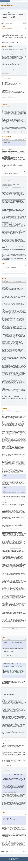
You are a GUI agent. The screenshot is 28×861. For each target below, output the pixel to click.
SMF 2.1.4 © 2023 (11, 859)
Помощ (9, 858)
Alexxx (3, 812)
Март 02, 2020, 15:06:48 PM (6, 265)
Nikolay (3, 26)
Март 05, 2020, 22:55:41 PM (6, 639)
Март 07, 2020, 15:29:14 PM (6, 690)
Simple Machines (16, 859)
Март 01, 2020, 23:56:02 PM (6, 106)
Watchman (4, 46)
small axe (4, 278)
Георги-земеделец (6, 136)
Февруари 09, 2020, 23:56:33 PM (7, 28)
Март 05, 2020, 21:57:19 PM (6, 410)
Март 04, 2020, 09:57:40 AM (6, 280)
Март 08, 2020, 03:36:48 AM (6, 740)
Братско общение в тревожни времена (7, 4)
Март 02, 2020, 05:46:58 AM (6, 138)
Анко (3, 658)
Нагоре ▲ (18, 858)
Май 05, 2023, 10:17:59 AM (6, 814)
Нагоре (2, 851)
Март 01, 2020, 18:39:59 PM (6, 78)
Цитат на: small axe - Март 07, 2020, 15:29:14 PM (13, 774)
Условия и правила (14, 858)
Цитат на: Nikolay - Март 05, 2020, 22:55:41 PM (12, 663)
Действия (25, 23)
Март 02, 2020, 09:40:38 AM (6, 180)
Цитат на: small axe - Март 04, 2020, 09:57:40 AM (13, 642)
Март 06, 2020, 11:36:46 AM (6, 660)
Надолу (2, 23)
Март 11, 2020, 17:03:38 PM (6, 770)
